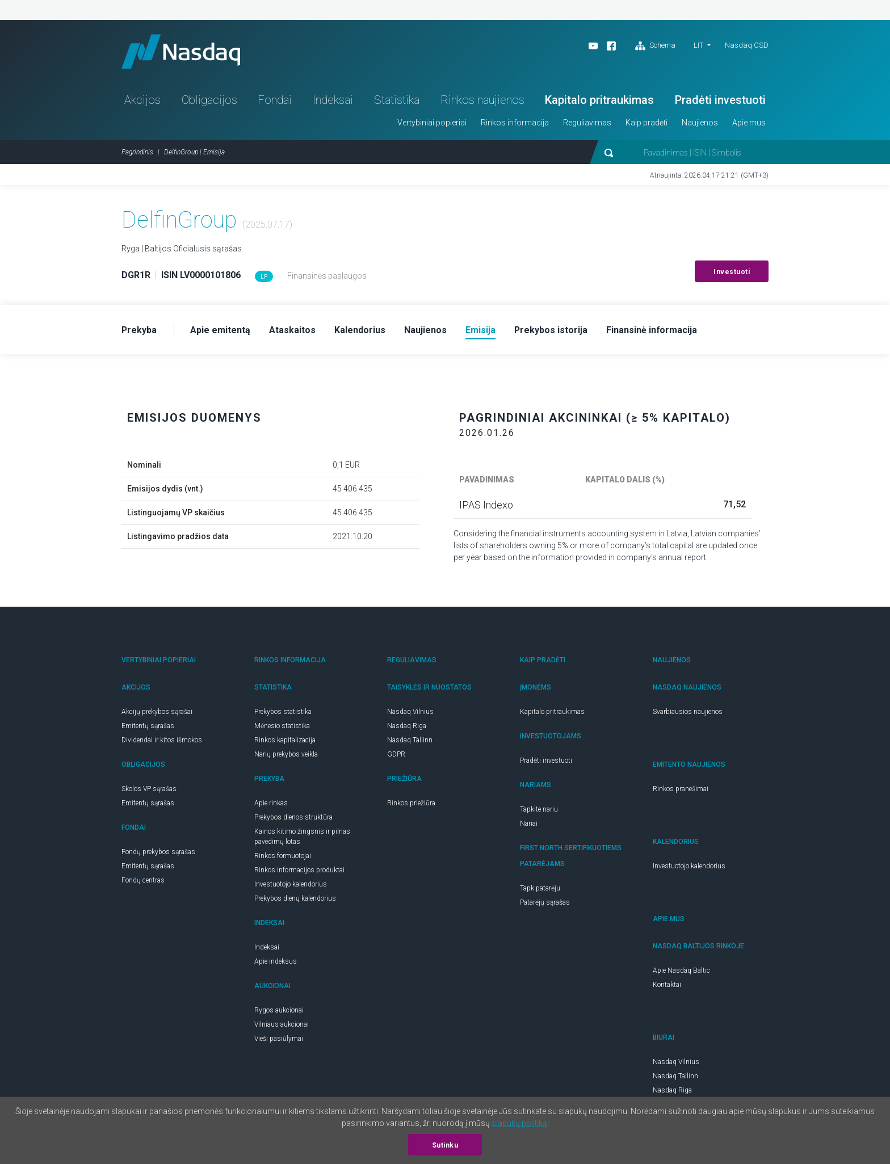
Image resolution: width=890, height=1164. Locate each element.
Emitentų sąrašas (147, 726)
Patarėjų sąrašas (545, 902)
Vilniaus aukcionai (281, 1024)
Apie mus (749, 122)
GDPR (396, 754)
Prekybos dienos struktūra (293, 817)
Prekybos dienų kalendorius (295, 898)
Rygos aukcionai (279, 1010)
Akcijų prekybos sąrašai (156, 712)
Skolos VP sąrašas (149, 789)
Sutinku (445, 1145)
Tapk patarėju (540, 888)
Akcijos (142, 100)
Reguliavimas (587, 122)
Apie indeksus (275, 961)
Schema (655, 46)
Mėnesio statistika (282, 726)
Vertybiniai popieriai (432, 122)
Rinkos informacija (515, 122)
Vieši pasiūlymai (278, 1039)
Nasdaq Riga (406, 726)
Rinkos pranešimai (680, 789)
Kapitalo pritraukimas (599, 100)
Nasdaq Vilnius (410, 712)
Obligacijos (209, 100)
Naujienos (700, 122)
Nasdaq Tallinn (410, 740)
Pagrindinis (137, 152)
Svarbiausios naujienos (688, 712)
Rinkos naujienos (482, 100)
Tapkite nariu (539, 809)
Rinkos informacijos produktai (299, 870)
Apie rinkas (271, 803)
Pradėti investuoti (720, 100)
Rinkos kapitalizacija (285, 740)
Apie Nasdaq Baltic (681, 970)
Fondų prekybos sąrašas (158, 852)
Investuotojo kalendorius (290, 884)
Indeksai (333, 100)
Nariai (529, 823)
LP (264, 277)
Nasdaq (181, 51)
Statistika (396, 100)
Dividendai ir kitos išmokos (161, 740)
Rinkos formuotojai (282, 856)
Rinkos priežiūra (411, 803)
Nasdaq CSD (747, 45)
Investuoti (731, 272)
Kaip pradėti (646, 122)
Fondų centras (143, 880)
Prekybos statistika (283, 712)
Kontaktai (667, 985)
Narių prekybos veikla (286, 754)
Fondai (275, 100)
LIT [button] (698, 45)
